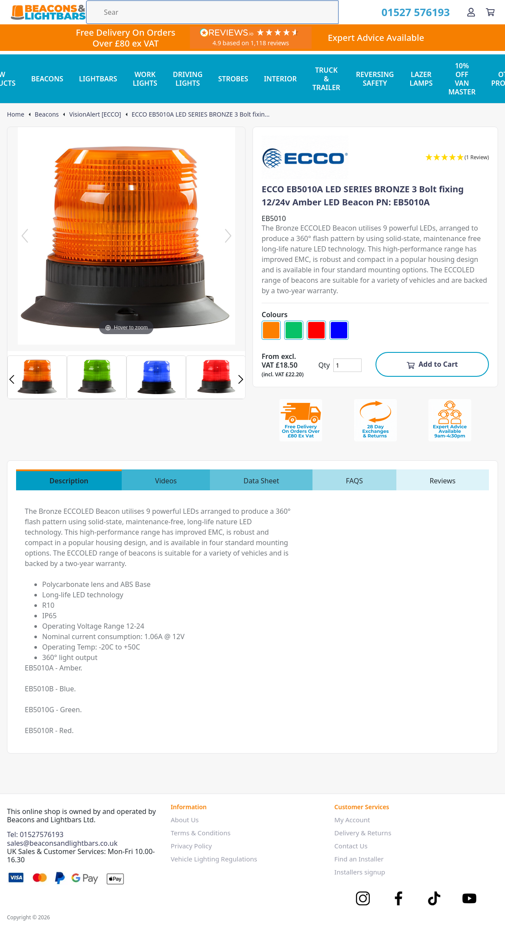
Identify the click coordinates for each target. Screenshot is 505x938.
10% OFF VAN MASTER (461, 79)
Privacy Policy (191, 845)
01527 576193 (416, 12)
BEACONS (47, 79)
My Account (352, 819)
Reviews (442, 481)
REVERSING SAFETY (375, 79)
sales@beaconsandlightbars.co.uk (62, 843)
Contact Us (350, 845)
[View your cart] (490, 12)
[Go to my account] (471, 12)
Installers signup (359, 872)
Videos (166, 481)
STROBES (233, 79)
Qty (323, 365)
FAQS (354, 481)
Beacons (47, 114)
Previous (11, 379)
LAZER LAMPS (420, 79)
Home (15, 114)
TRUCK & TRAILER (326, 78)
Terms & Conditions (201, 832)
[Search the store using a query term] (212, 12)
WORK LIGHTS (145, 79)
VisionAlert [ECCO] (95, 114)
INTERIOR (280, 79)
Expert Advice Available (376, 38)
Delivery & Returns (362, 832)
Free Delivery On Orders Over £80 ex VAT (125, 38)
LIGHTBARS (98, 79)
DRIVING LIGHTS (188, 79)
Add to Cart (432, 364)
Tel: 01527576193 (35, 834)
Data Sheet (261, 481)
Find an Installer (358, 858)
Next (240, 379)
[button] (457, 157)
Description (69, 481)
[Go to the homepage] (48, 12)
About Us (185, 819)
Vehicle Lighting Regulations (214, 858)
